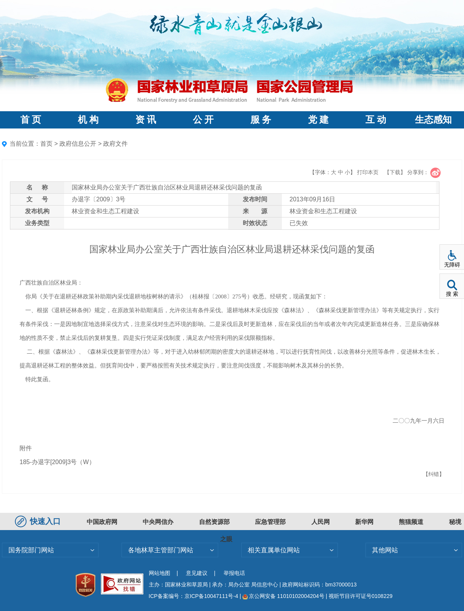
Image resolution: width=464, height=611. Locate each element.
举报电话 (234, 573)
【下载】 (395, 172)
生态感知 (433, 120)
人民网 (320, 522)
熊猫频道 (411, 522)
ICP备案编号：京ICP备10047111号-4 (194, 596)
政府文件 (115, 143)
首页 (46, 143)
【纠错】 (433, 474)
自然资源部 (214, 522)
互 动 (375, 120)
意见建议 (196, 573)
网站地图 (159, 573)
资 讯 (145, 120)
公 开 (203, 120)
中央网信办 (158, 522)
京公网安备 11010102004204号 (283, 596)
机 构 (88, 120)
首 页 (30, 120)
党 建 (318, 120)
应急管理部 (270, 522)
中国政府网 (102, 522)
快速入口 (39, 521)
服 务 (260, 120)
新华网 (364, 522)
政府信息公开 (77, 143)
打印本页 (367, 172)
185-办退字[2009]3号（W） (57, 462)
